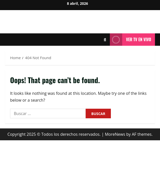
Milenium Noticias (80, 19)
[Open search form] (105, 39)
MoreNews (115, 134)
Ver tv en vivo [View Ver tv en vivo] (130, 39)
